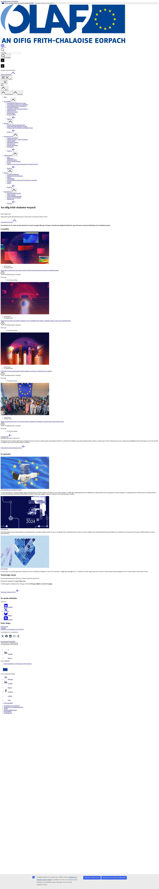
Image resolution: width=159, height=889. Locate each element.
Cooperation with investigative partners (17, 109)
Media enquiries (11, 195)
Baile (5, 97)
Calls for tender (11, 141)
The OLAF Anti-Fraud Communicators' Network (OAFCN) (22, 164)
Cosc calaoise (4, 669)
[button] (2, 800)
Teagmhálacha (7, 191)
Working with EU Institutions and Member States (20, 128)
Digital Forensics (11, 110)
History (9, 183)
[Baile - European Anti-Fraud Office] (79, 43)
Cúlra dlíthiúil (10, 178)
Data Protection (11, 144)
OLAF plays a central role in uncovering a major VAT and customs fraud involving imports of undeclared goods (30, 308)
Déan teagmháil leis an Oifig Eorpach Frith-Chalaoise (18, 828)
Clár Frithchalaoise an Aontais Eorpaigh (11, 591)
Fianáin (6, 873)
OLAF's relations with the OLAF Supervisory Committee (22, 180)
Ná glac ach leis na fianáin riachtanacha (114, 877)
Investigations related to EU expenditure (17, 104)
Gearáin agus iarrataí (12, 145)
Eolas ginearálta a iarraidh (14, 193)
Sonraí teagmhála (8, 867)
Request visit (10, 199)
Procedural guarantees (13, 107)
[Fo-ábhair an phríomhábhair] (13, 100)
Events (9, 162)
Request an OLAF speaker (14, 197)
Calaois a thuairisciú (12, 138)
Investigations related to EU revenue (16, 103)
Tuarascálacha (4, 630)
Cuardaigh (3, 53)
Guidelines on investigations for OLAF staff (12, 794)
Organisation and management (15, 176)
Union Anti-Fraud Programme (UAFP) (17, 126)
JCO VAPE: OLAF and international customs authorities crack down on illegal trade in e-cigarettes (26, 408)
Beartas (6, 123)
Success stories (11, 113)
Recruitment (10, 146)
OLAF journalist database (13, 161)
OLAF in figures (11, 114)
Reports (9, 177)
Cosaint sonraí (4, 791)
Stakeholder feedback (12, 142)
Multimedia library (12, 160)
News (8, 157)
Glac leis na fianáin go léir (92, 877)
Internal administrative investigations (16, 106)
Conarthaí (3, 792)
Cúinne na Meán (8, 155)
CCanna (9, 181)
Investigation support (12, 111)
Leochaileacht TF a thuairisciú (12, 870)
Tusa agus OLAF (8, 136)
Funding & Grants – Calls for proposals (17, 139)
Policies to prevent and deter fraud (16, 125)
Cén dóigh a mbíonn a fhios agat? (44, 3)
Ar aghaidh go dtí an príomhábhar (9, 1)
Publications (10, 158)
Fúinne (5, 173)
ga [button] (3, 47)
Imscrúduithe (7, 101)
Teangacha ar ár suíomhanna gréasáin (13, 871)
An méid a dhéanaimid (13, 174)
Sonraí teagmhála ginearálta (14, 196)
